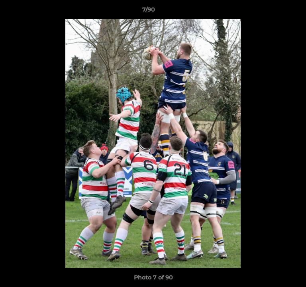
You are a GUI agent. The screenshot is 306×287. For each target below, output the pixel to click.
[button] (277, 11)
